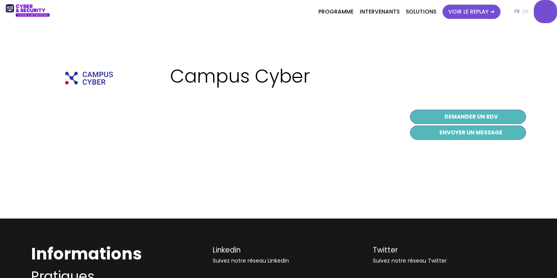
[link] (336, 11)
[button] (472, 12)
